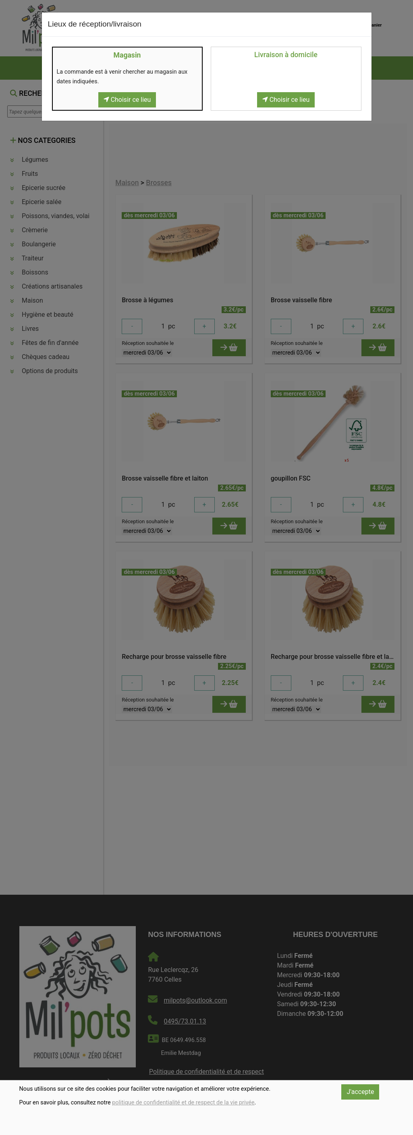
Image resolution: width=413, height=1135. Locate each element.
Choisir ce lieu (127, 99)
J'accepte (360, 1092)
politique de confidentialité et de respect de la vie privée (183, 1102)
